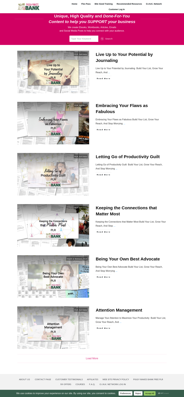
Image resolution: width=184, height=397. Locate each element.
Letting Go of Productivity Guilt (128, 156)
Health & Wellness (74, 259)
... (109, 72)
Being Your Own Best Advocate (128, 259)
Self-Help (83, 54)
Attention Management (119, 310)
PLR (76, 54)
